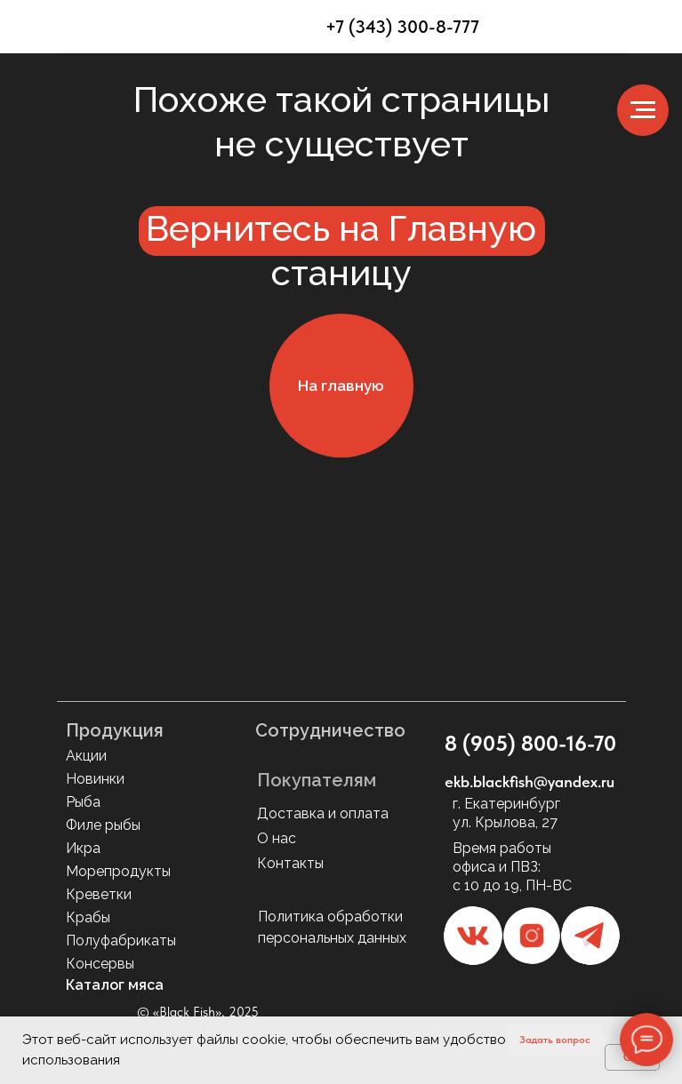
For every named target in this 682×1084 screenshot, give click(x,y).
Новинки (95, 778)
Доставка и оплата (323, 813)
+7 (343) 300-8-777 (402, 26)
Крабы (88, 917)
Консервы (100, 963)
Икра (83, 848)
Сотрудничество (330, 730)
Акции (86, 755)
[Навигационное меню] (642, 110)
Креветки (99, 894)
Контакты (290, 863)
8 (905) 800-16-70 (530, 743)
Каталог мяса (115, 984)
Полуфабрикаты (121, 940)
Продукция (115, 730)
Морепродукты (118, 871)
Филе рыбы (103, 825)
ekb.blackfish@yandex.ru (529, 781)
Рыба (83, 801)
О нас (276, 838)
